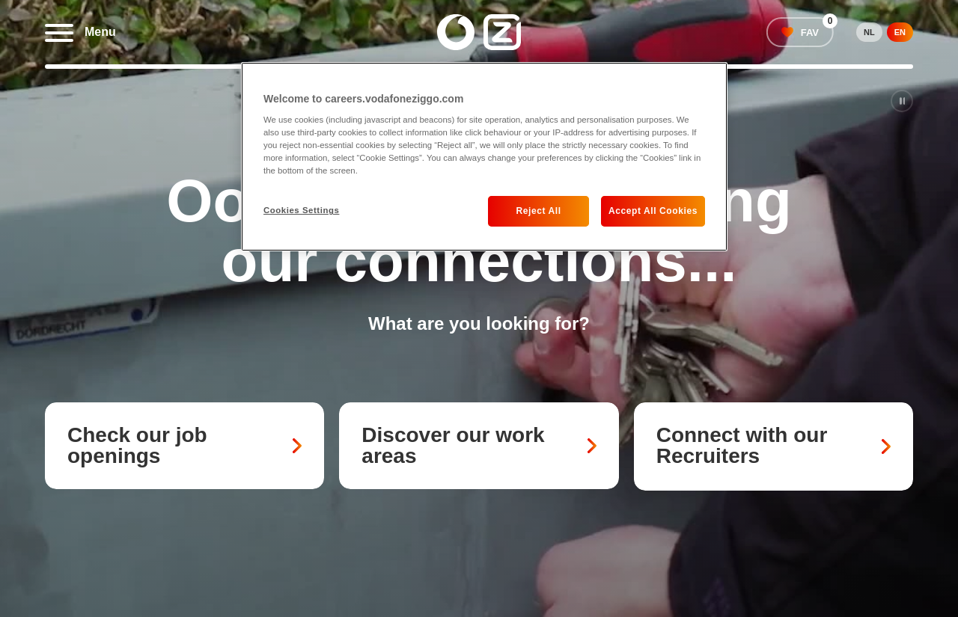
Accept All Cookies (653, 211)
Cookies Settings (301, 210)
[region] (484, 157)
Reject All (538, 211)
